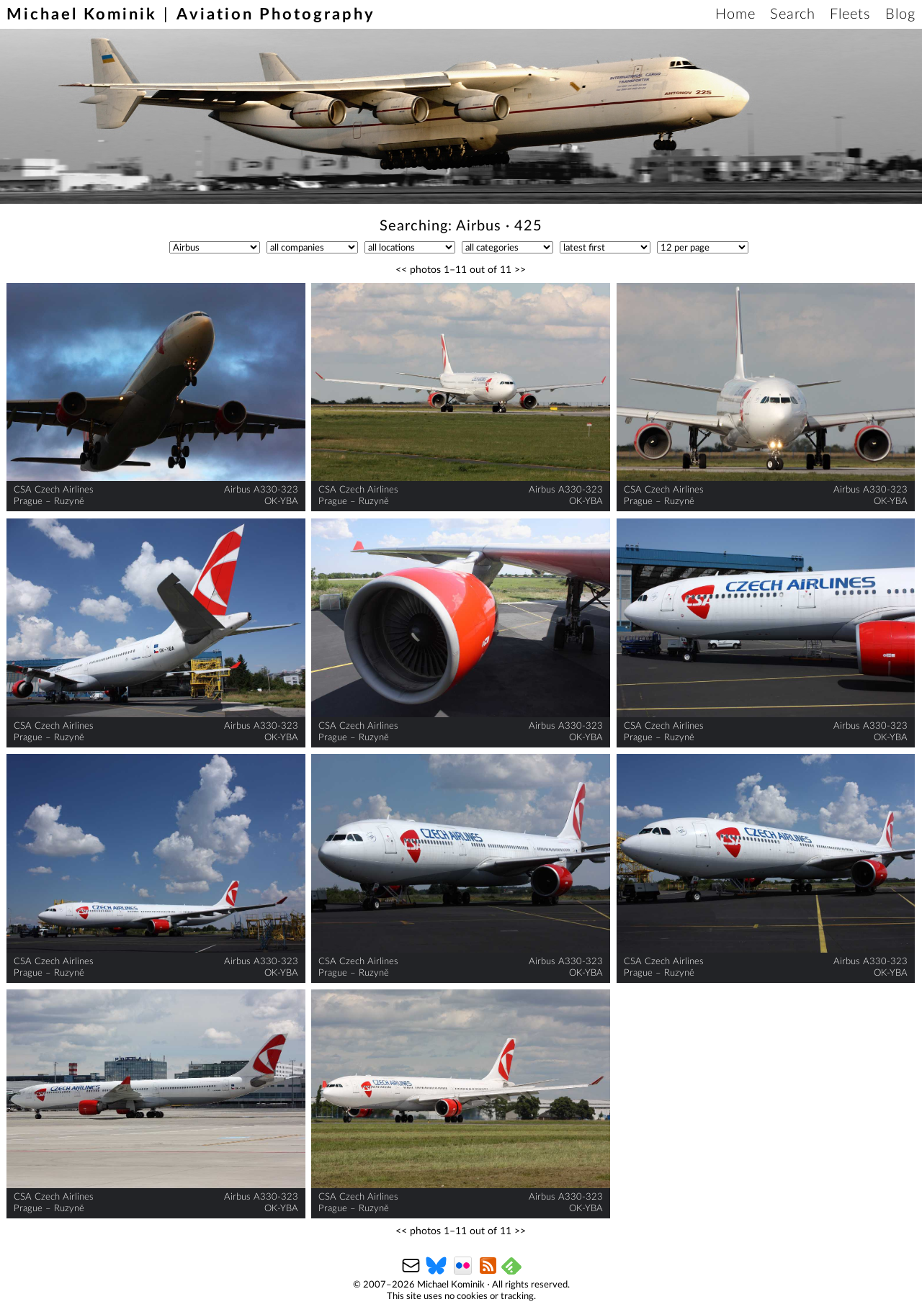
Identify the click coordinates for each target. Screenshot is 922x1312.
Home (735, 14)
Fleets (850, 14)
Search (792, 14)
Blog (900, 14)
